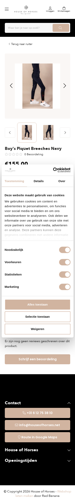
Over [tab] (61, 181)
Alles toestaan (37, 304)
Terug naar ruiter (21, 44)
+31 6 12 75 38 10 (40, 413)
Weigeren (37, 329)
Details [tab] (39, 181)
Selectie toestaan (37, 316)
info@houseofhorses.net (39, 425)
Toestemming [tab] (14, 181)
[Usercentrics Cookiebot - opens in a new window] (53, 170)
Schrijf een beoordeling (38, 359)
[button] (11, 86)
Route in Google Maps (39, 437)
